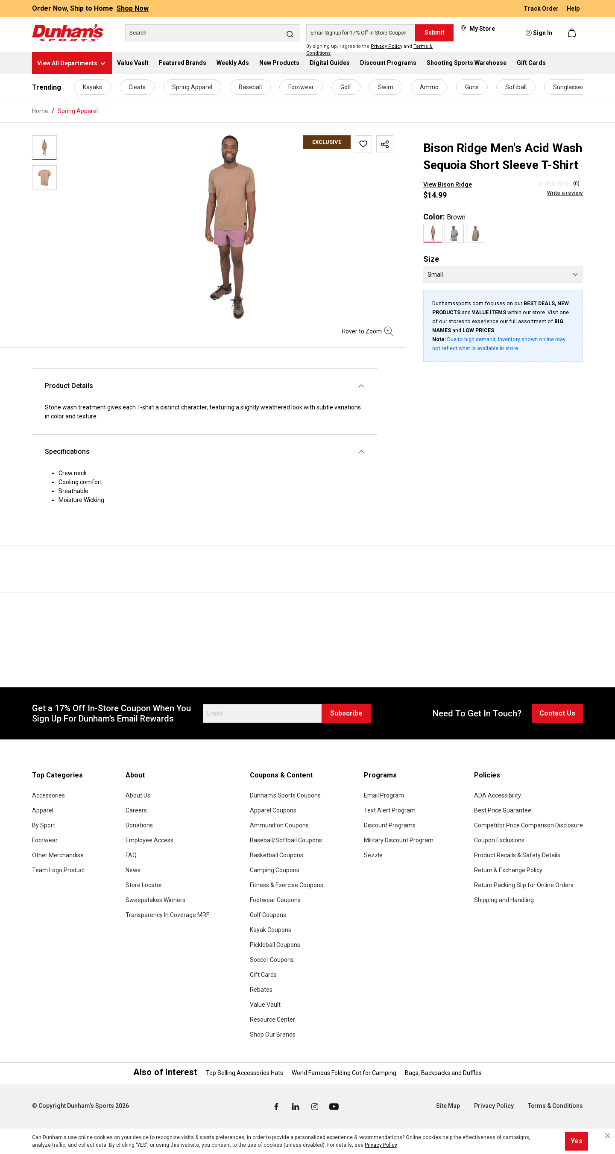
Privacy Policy (386, 46)
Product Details (69, 386)
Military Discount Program (398, 840)
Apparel (42, 810)
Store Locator (144, 885)
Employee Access (149, 840)
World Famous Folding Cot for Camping (344, 1072)
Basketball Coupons (276, 855)
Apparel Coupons (273, 810)
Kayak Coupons (270, 929)
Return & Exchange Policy (508, 870)
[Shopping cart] (572, 32)
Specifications (67, 451)
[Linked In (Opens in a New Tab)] (296, 1106)
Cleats (137, 87)
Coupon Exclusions (499, 840)
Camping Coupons (274, 870)
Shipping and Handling (504, 900)
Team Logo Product (58, 870)
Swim (385, 87)
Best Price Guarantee (502, 810)
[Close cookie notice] (608, 1135)
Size (431, 258)
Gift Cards (263, 974)
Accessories (48, 795)
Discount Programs (390, 825)
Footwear (301, 87)
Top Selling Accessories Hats (244, 1072)
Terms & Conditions (555, 1105)
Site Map (448, 1105)
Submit (435, 32)
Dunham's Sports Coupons (285, 795)
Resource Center (272, 1019)
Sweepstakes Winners (155, 900)
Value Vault (265, 1004)
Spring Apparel (192, 87)
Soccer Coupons (272, 959)
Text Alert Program (390, 810)
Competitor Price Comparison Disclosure (528, 825)
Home (40, 111)
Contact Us (557, 713)
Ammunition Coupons (279, 825)
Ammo (429, 87)
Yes (577, 1141)
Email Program (384, 795)
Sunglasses (568, 87)
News (133, 870)
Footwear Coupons (275, 900)
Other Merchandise (58, 855)
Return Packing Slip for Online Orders (524, 885)
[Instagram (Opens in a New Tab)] (315, 1106)
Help (573, 8)
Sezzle (373, 855)
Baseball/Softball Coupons (286, 840)
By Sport (43, 825)
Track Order (542, 8)
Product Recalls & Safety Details (517, 855)
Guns (472, 87)
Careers (136, 810)
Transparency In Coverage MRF (167, 915)
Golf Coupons (268, 915)
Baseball (250, 87)
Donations (139, 825)
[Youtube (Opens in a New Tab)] (334, 1106)
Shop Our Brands (273, 1034)
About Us (138, 795)
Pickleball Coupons (275, 944)
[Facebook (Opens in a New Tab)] (277, 1106)
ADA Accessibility (497, 795)
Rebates (261, 989)
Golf (345, 87)
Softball (516, 87)
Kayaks (92, 87)
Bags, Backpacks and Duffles (443, 1072)
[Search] (212, 32)
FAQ (131, 855)
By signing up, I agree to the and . (369, 50)
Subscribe (346, 713)
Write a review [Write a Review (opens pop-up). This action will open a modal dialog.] (565, 193)
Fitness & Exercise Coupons (286, 885)
